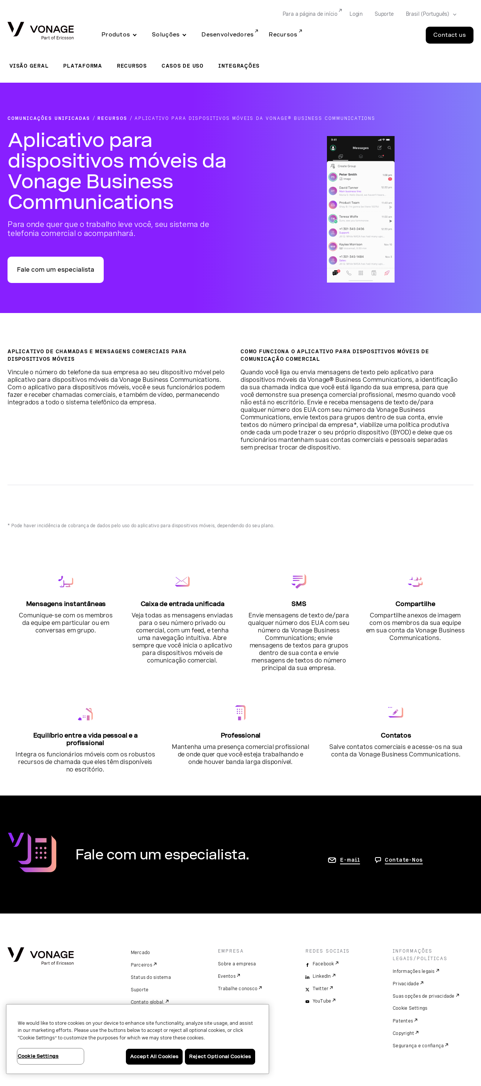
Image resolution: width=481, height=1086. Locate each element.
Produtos (115, 34)
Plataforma (82, 66)
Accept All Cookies (154, 1056)
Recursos (283, 34)
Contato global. (148, 1002)
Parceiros (141, 965)
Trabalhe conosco (237, 988)
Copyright (403, 1033)
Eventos (227, 976)
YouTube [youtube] (322, 1001)
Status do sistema (151, 977)
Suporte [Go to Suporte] (384, 14)
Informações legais (414, 971)
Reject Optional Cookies (220, 1056)
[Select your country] (429, 14)
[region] (137, 1039)
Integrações (239, 66)
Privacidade (406, 983)
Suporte (140, 989)
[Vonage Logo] (41, 31)
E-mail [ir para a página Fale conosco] (350, 860)
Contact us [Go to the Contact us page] (449, 35)
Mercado (140, 952)
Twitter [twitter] (321, 988)
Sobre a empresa (237, 964)
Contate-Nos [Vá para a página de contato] (404, 860)
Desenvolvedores (227, 34)
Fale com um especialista (55, 269)
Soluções (166, 34)
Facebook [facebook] (323, 964)
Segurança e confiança (418, 1045)
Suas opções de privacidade (424, 996)
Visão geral (28, 66)
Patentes (403, 1021)
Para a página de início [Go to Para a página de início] (310, 14)
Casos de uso (183, 66)
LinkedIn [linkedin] (322, 976)
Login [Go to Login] (356, 14)
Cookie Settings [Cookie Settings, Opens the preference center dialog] (38, 1056)
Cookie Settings (410, 1008)
